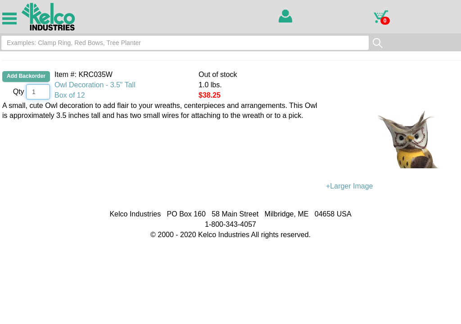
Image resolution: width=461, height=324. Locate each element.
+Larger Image (393, 145)
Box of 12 (69, 95)
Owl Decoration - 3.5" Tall (95, 85)
